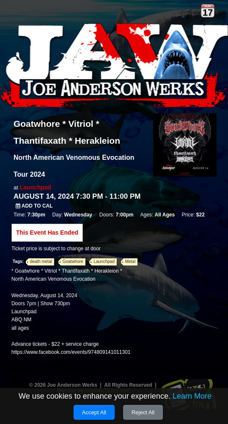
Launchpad (35, 187)
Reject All (143, 412)
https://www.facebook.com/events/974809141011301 (71, 352)
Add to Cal (34, 206)
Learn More (192, 396)
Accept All (94, 412)
